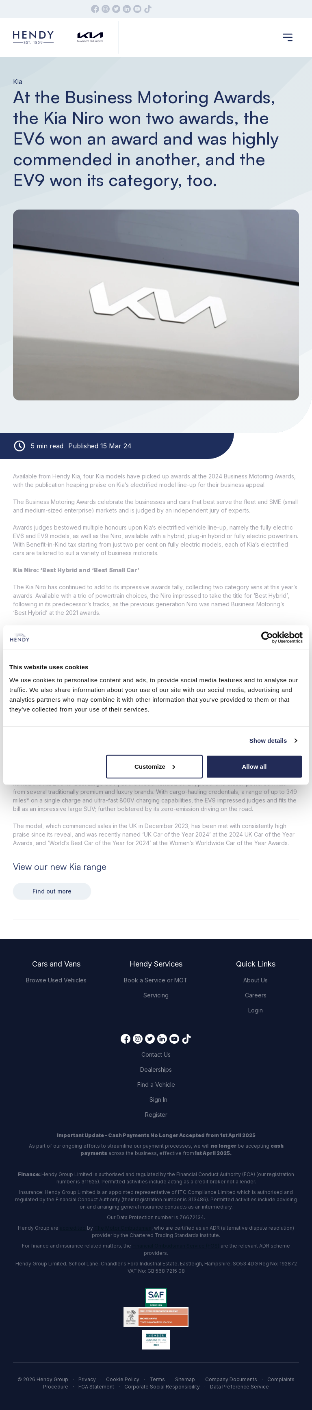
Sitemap (185, 1379)
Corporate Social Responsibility (162, 1387)
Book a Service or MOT (156, 980)
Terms (157, 1379)
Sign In (158, 1099)
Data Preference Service (239, 1387)
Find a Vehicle (156, 1084)
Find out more (52, 891)
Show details (268, 740)
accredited (73, 1228)
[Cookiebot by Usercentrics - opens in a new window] (267, 637)
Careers (255, 995)
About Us (255, 980)
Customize (154, 766)
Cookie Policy (122, 1379)
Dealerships (156, 1069)
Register (156, 1114)
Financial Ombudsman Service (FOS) (175, 1246)
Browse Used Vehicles (56, 980)
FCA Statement (96, 1387)
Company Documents (231, 1379)
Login (255, 1010)
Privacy (87, 1379)
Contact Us (156, 1054)
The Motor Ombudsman (123, 1228)
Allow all (254, 766)
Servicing (156, 995)
